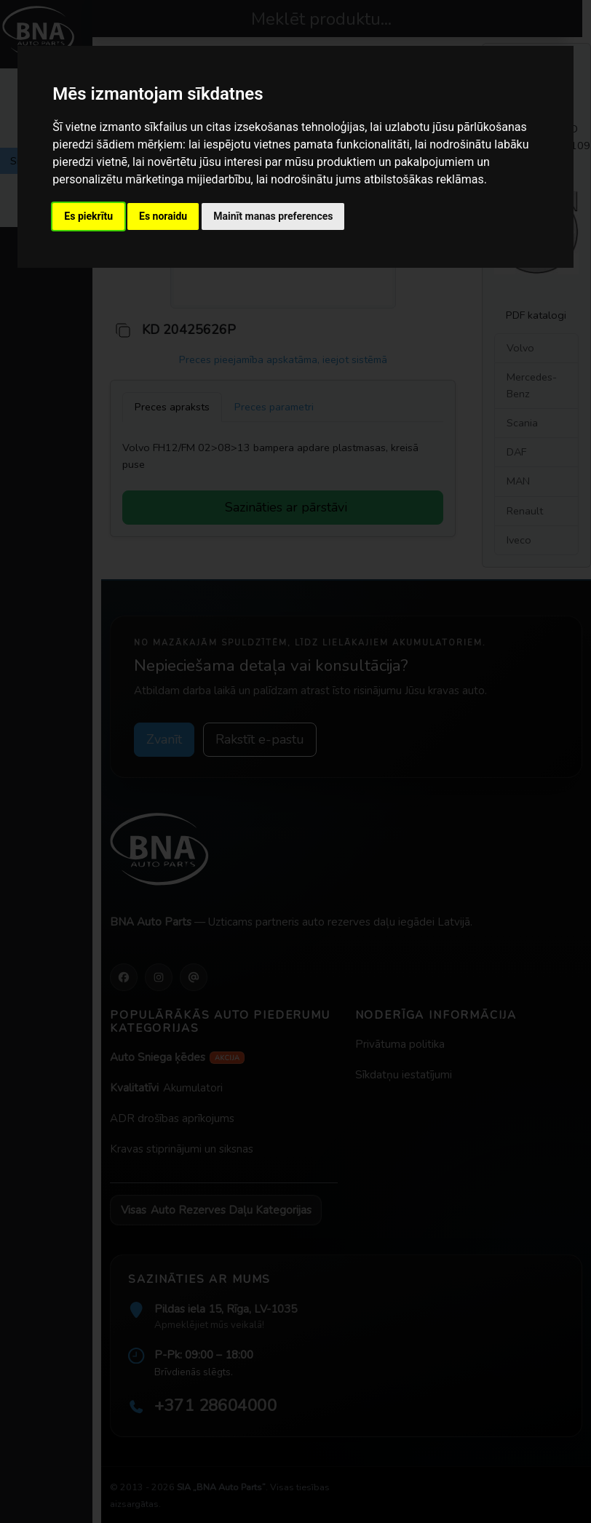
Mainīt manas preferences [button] (273, 216)
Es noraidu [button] (163, 216)
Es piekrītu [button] (88, 216)
